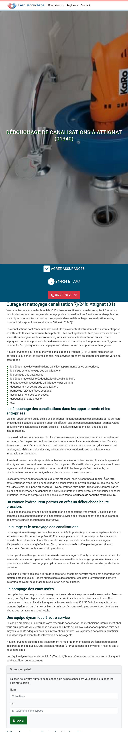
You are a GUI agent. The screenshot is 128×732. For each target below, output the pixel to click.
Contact (85, 5)
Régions (71, 5)
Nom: (13, 689)
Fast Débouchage (31, 5)
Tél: (12, 704)
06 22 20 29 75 (64, 295)
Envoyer (18, 720)
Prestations (55, 5)
